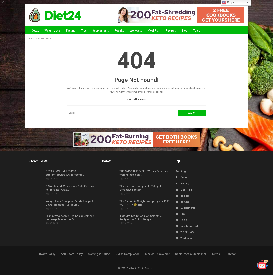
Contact (230, 254)
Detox (35, 30)
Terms (216, 254)
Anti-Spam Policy (72, 254)
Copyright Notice (99, 254)
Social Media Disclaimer (190, 254)
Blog (185, 30)
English (229, 3)
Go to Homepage (137, 99)
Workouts (136, 30)
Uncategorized (189, 226)
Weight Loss (52, 30)
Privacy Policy (46, 254)
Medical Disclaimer (157, 254)
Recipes (171, 30)
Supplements (100, 30)
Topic (196, 30)
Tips (84, 30)
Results (119, 30)
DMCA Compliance (127, 254)
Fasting (71, 30)
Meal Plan (154, 30)
